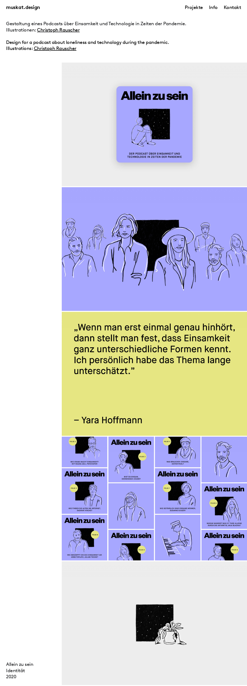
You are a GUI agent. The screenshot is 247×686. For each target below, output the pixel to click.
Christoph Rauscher (58, 30)
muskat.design (23, 7)
